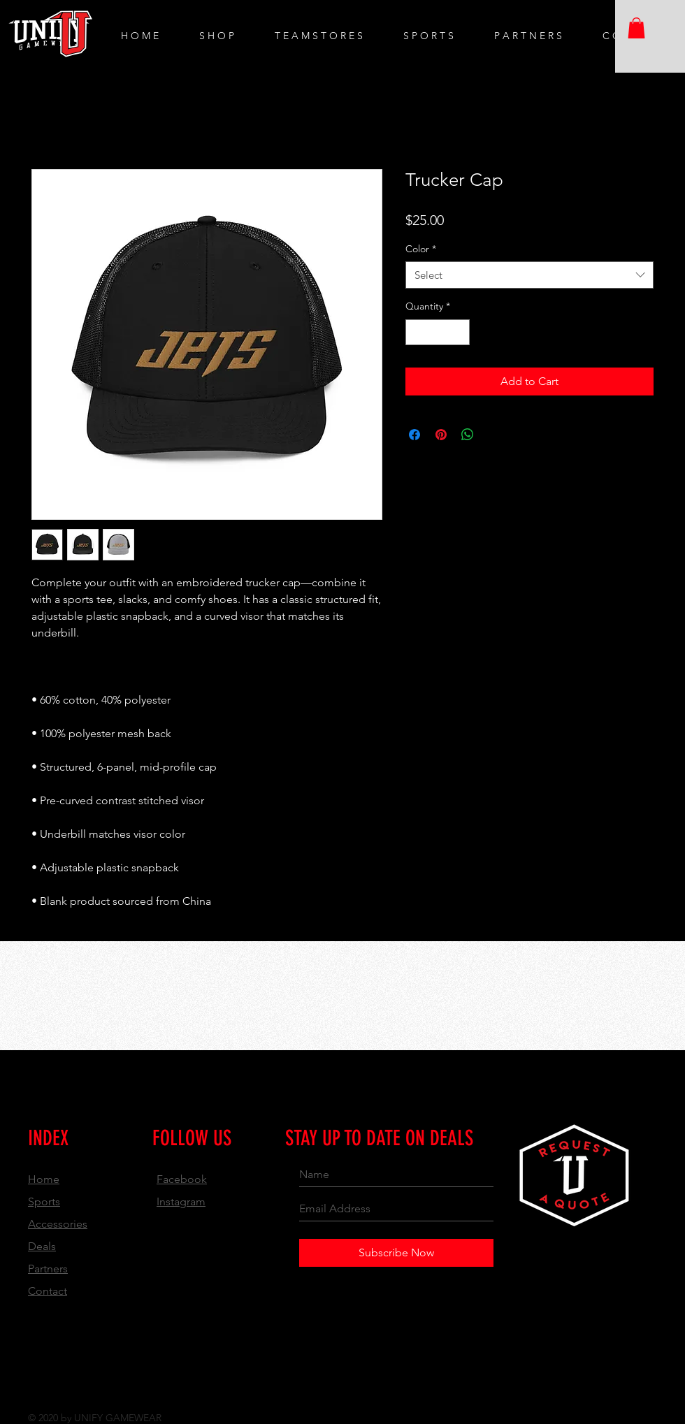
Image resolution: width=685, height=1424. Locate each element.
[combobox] (529, 275)
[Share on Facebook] (414, 434)
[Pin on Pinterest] (441, 434)
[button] (636, 27)
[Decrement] (416, 332)
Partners (48, 1268)
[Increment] (459, 332)
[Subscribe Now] (396, 1253)
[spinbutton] (437, 332)
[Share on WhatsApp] (467, 434)
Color (420, 248)
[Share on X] (494, 434)
